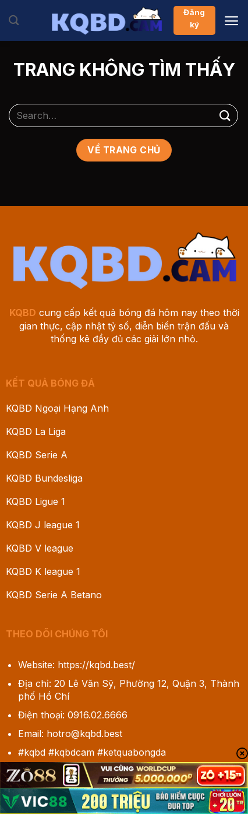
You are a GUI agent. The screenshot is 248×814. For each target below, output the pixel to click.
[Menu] (231, 20)
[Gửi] (225, 115)
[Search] (14, 21)
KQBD (22, 312)
